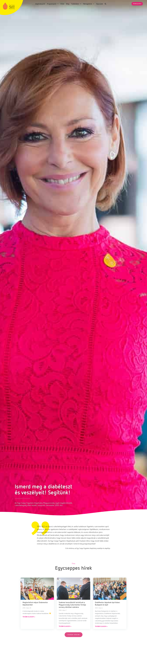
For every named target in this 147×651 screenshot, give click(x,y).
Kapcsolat (99, 4)
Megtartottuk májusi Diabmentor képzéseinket (35, 603)
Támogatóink (88, 3)
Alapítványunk (40, 4)
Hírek (62, 4)
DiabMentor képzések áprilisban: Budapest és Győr (107, 603)
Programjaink (52, 3)
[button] (105, 3)
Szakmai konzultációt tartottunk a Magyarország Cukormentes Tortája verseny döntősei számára (72, 604)
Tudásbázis (76, 3)
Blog (67, 4)
